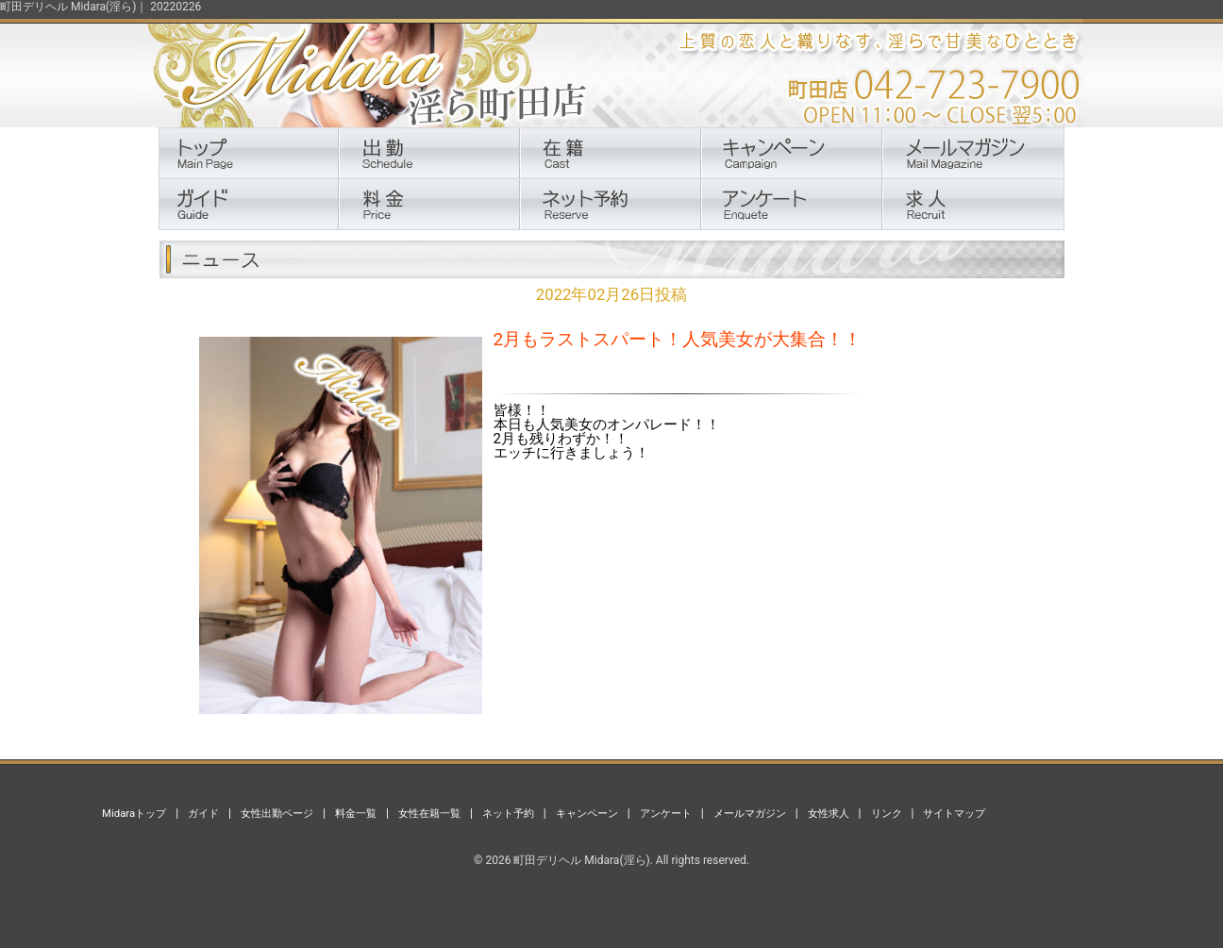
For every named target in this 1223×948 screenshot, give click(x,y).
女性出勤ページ (277, 813)
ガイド (203, 813)
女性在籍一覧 (429, 813)
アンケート (666, 813)
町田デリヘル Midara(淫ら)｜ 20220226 (100, 6)
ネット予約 (508, 813)
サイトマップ (954, 813)
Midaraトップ (134, 813)
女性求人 (828, 813)
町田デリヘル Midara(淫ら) (581, 860)
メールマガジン (749, 813)
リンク (886, 813)
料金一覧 (356, 813)
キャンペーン (587, 813)
